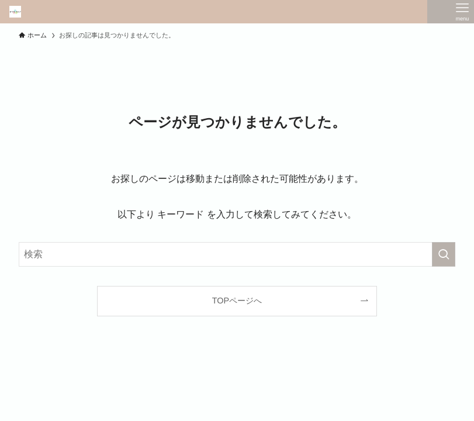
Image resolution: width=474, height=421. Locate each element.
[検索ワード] (237, 254)
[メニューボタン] (462, 11)
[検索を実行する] (443, 254)
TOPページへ (237, 300)
